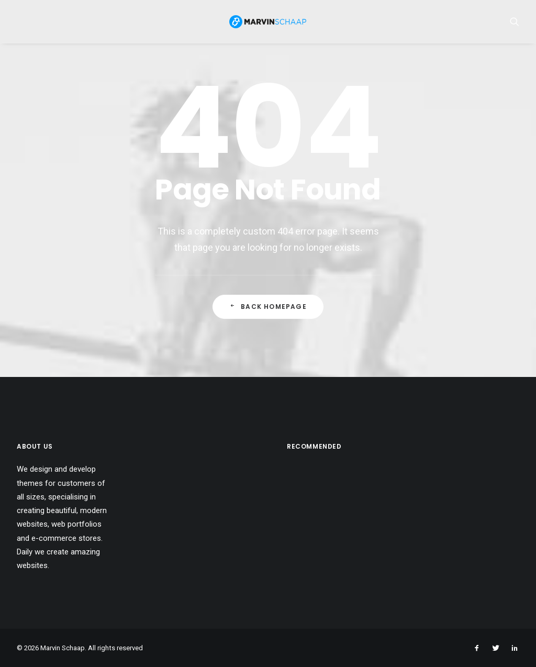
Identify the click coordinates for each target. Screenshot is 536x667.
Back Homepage (268, 311)
